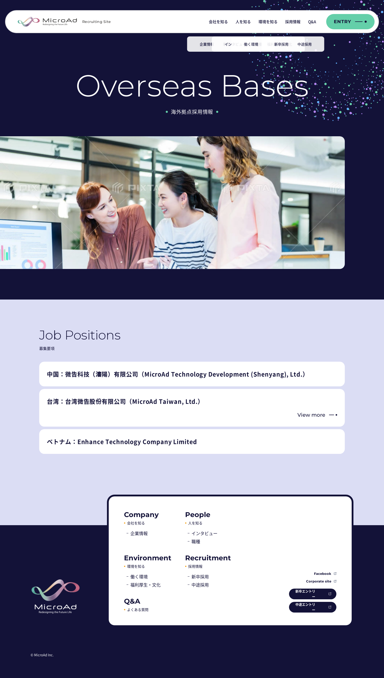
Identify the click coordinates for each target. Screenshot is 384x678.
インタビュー (204, 533)
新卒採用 (200, 576)
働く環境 (139, 576)
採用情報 (292, 21)
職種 (195, 541)
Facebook (322, 573)
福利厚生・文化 (145, 584)
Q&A (312, 21)
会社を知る (218, 21)
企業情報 (139, 533)
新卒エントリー (301, 592)
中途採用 (200, 584)
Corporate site (318, 580)
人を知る (243, 21)
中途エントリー (301, 606)
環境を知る (268, 21)
